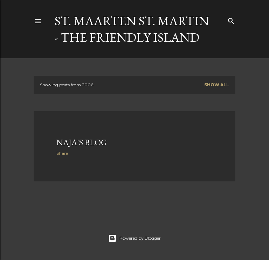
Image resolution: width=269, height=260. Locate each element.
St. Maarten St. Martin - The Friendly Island (132, 29)
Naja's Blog (81, 142)
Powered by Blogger (134, 238)
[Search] (231, 19)
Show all (216, 84)
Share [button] (62, 153)
